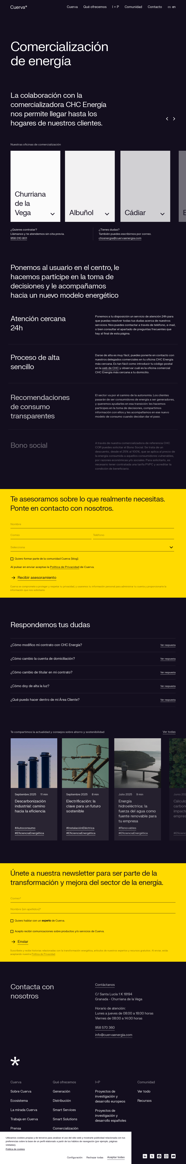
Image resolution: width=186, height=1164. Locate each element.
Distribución (62, 1101)
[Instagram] (166, 1156)
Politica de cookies (15, 1149)
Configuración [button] (75, 1157)
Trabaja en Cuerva (24, 1119)
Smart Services (64, 1110)
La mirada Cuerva (23, 1110)
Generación (61, 1092)
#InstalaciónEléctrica (87, 828)
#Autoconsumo (27, 828)
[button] (36, 789)
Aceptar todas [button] (116, 1157)
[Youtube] (173, 1156)
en (174, 7)
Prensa (15, 1128)
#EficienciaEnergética (31, 833)
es (169, 7)
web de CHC (110, 374)
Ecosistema (19, 1101)
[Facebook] (159, 1156)
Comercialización (65, 1128)
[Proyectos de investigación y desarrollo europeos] (110, 1097)
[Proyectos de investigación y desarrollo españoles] (110, 1116)
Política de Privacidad (64, 567)
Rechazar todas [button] (94, 1157)
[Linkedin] (145, 1156)
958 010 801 (18, 238)
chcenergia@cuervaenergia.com (120, 238)
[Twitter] (152, 1156)
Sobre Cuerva (20, 1092)
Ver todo (143, 1092)
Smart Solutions (65, 1119)
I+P (97, 1082)
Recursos (144, 1101)
